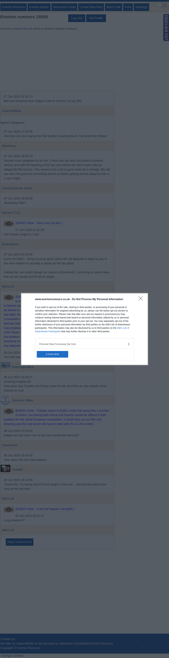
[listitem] (84, 344)
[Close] (141, 299)
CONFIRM (52, 354)
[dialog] (84, 329)
